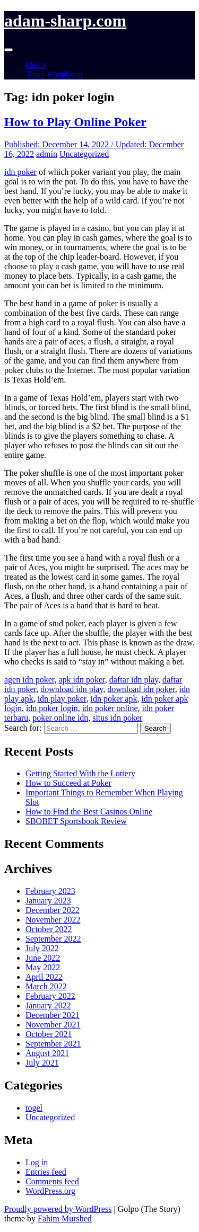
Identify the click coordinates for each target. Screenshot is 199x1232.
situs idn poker (117, 717)
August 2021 (47, 1053)
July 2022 (42, 948)
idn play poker (62, 698)
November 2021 (53, 1024)
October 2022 (48, 929)
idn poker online (110, 708)
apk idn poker (81, 679)
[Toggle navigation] (8, 49)
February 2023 (50, 891)
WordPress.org (50, 1190)
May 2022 (42, 967)
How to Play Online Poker (75, 122)
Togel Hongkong (54, 74)
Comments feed (52, 1181)
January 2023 (48, 900)
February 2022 (50, 995)
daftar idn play (133, 679)
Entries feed (45, 1171)
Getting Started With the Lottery (80, 773)
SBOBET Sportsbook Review (76, 821)
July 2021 (42, 1062)
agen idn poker (29, 679)
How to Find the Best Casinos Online (88, 811)
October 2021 (48, 1034)
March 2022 (46, 986)
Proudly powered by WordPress (57, 1208)
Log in (36, 1162)
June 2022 (42, 957)
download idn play (71, 689)
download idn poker (141, 689)
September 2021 (53, 1043)
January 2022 (48, 1005)
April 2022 (44, 976)
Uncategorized (84, 153)
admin (46, 153)
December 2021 (52, 1015)
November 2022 (53, 919)
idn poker (20, 171)
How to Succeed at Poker (68, 782)
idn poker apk (113, 698)
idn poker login (52, 708)
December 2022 (52, 910)
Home (35, 64)
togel (33, 1107)
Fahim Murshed (65, 1218)
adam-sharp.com (65, 20)
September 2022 (53, 938)
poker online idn (60, 717)
